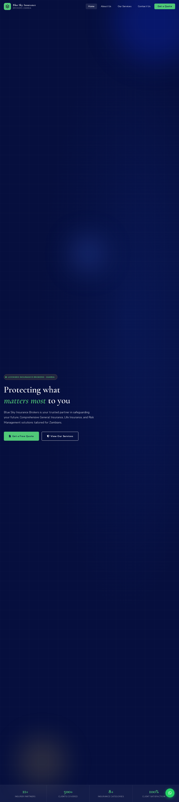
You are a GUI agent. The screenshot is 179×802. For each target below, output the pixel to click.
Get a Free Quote (21, 436)
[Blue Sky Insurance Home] (20, 6)
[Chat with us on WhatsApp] (169, 792)
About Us (106, 6)
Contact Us (144, 6)
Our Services (124, 6)
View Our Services (60, 436)
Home (91, 6)
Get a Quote (165, 6)
